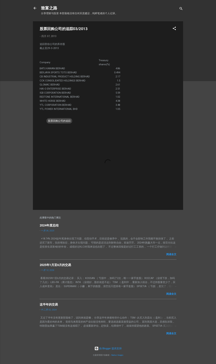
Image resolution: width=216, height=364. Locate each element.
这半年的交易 (49, 304)
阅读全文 (171, 254)
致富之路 (49, 8)
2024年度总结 (49, 225)
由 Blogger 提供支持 (108, 348)
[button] (174, 29)
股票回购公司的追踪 (59, 120)
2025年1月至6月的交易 (55, 265)
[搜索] (181, 9)
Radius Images (117, 355)
